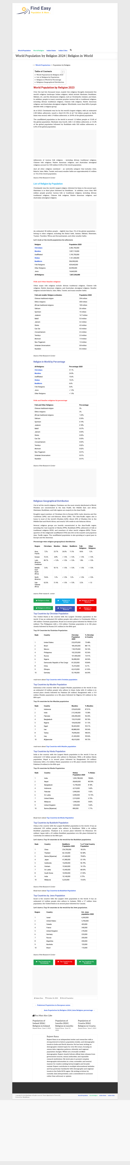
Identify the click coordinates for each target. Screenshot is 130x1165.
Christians (38, 248)
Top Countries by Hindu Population (60, 818)
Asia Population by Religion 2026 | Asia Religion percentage (69, 1010)
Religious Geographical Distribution (50, 82)
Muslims (38, 251)
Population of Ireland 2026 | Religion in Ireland (41, 1023)
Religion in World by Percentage (48, 80)
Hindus (37, 258)
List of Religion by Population (47, 77)
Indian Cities (62, 50)
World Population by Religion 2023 (49, 75)
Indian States (51, 50)
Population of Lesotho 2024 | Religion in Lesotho (64, 1023)
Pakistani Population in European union (52, 1005)
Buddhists (38, 261)
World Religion (38, 50)
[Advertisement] (65, 31)
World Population (24, 50)
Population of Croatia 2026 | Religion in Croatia (87, 1023)
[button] (61, 72)
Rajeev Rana (39, 998)
